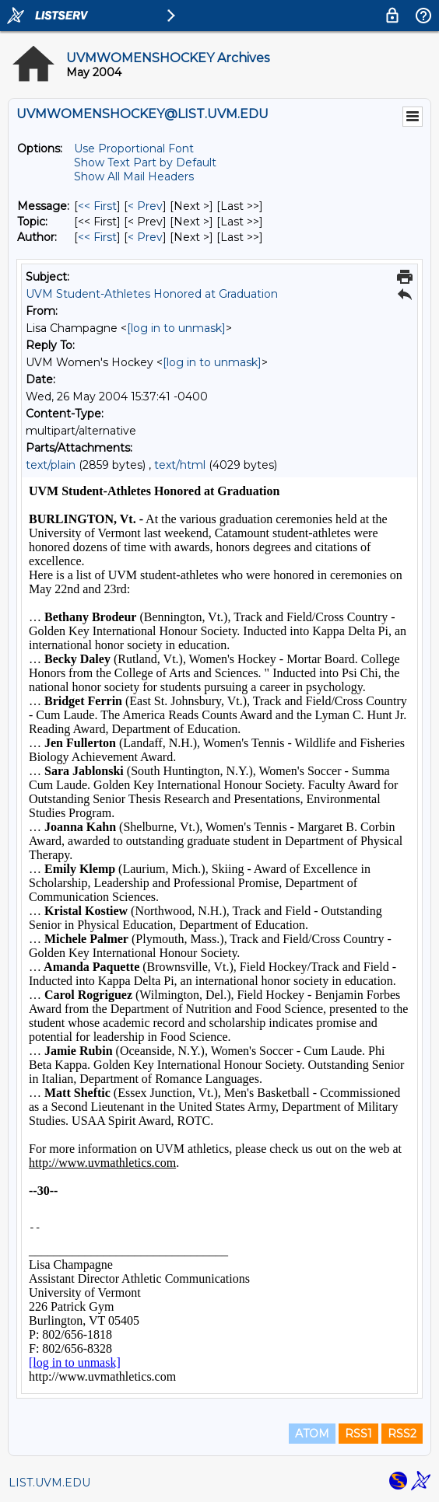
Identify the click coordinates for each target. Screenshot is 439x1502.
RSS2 (402, 1434)
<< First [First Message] (97, 206)
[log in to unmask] (176, 328)
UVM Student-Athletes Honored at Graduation (152, 294)
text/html (179, 465)
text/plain (51, 465)
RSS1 (358, 1434)
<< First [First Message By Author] (97, 237)
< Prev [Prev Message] (145, 206)
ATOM (312, 1434)
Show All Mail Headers (134, 176)
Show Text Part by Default (145, 162)
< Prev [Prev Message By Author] (145, 237)
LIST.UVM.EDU (49, 1483)
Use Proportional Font (134, 148)
